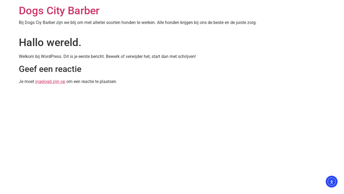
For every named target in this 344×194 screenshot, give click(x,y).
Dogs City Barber (59, 10)
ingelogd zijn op (50, 81)
